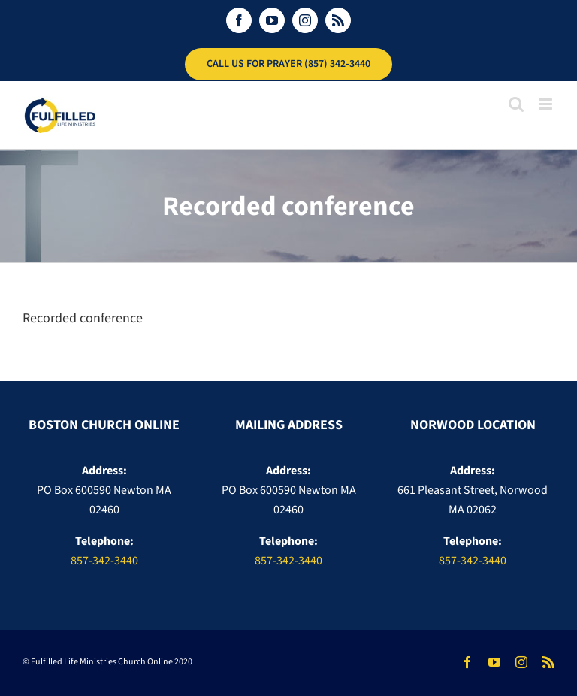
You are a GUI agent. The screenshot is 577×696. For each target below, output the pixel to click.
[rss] (548, 662)
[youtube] (494, 662)
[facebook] (467, 662)
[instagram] (521, 662)
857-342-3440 (104, 560)
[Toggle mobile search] (516, 104)
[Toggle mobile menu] (546, 104)
